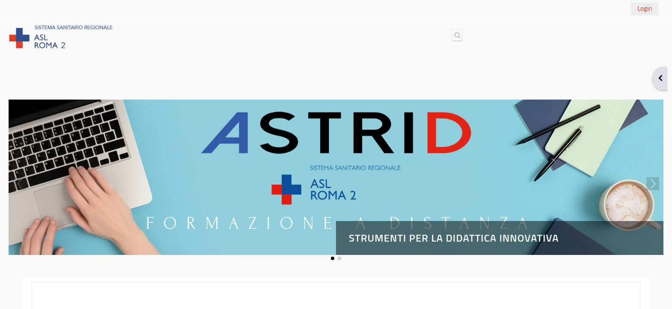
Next (652, 183)
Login (644, 8)
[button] (457, 35)
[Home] (60, 36)
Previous (19, 183)
